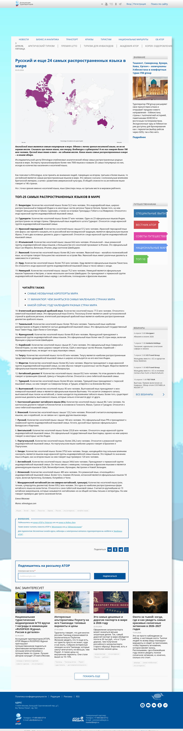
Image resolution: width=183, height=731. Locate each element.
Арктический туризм (58, 46)
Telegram (122, 4)
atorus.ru (144, 729)
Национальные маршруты (147, 245)
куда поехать (60, 663)
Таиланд (58, 660)
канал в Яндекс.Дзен (66, 522)
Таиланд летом (69, 660)
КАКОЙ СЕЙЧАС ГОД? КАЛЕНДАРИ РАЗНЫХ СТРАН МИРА (62, 305)
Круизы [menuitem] (89, 39)
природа (137, 660)
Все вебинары (143, 391)
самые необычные (150, 660)
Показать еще (91, 674)
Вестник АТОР (141, 222)
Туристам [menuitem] (106, 39)
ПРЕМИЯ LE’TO (81, 46)
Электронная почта (26, 569)
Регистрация (141, 4)
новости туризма (22, 662)
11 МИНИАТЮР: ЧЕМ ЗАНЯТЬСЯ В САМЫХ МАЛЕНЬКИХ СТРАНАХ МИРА (71, 299)
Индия (18, 511)
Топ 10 (138, 256)
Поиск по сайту (160, 4)
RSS (71, 694)
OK (117, 4)
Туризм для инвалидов (106, 46)
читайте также (81, 511)
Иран (33, 511)
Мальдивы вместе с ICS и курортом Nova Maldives (149, 357)
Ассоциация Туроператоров (26, 3)
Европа (49, 511)
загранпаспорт (100, 652)
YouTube (108, 4)
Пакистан (40, 511)
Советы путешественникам (148, 234)
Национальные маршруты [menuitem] (133, 39)
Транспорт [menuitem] (72, 39)
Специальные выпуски (145, 211)
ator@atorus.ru (35, 717)
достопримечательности (77, 663)
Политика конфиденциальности (29, 694)
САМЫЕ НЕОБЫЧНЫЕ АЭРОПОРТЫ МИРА (52, 293)
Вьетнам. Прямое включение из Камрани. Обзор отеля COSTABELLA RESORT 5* (149, 382)
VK (113, 4)
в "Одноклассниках (73, 526)
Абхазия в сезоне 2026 (143, 334)
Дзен (104, 4)
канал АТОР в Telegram (42, 522)
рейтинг (98, 655)
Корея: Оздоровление (156, 46)
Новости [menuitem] (24, 39)
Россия (57, 511)
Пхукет (80, 660)
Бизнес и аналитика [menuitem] (47, 39)
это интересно (68, 511)
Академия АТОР (131, 46)
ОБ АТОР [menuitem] (160, 39)
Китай (26, 511)
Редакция (51, 694)
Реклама (62, 694)
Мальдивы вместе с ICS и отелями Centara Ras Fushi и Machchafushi (148, 369)
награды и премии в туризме (27, 659)
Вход (130, 4)
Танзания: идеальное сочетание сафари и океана (148, 345)
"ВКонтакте (56, 526)
